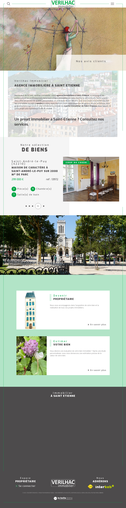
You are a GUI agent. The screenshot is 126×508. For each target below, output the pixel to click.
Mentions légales (75, 493)
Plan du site (67, 493)
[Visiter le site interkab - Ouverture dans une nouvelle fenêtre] (105, 486)
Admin (82, 493)
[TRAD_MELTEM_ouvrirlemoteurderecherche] (8, 4)
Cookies (101, 492)
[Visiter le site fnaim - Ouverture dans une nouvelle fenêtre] (90, 486)
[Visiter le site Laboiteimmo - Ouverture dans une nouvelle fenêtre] (63, 501)
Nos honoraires (59, 493)
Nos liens (87, 493)
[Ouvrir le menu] (112, 4)
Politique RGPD (94, 493)
